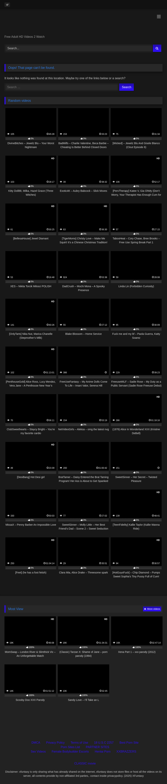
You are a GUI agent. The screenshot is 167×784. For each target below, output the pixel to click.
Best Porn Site (128, 742)
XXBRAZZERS (126, 751)
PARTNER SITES (97, 747)
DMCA (35, 742)
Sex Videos (38, 751)
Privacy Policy (55, 742)
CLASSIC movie (85, 763)
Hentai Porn (103, 751)
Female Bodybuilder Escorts (70, 751)
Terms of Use (79, 742)
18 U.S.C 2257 (104, 742)
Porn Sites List (70, 747)
